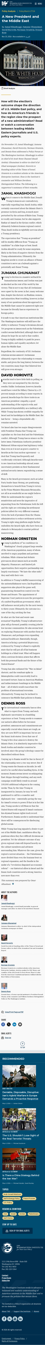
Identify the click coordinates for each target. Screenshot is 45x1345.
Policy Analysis (9, 11)
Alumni (36, 1311)
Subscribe (6, 1280)
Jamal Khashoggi (13, 27)
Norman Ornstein (26, 30)
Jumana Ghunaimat (32, 27)
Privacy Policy (20, 1338)
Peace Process (29, 1198)
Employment (7, 1338)
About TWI (6, 1311)
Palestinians (34, 1214)
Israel (13, 1214)
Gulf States (8, 1218)
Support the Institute (22, 1311)
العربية (27, 37)
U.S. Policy (8, 1202)
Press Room (6, 1278)
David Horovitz (9, 30)
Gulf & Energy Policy (12, 1198)
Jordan (22, 1214)
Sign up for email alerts (17, 1230)
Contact (5, 1275)
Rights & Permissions (9, 1341)
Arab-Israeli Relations (12, 1194)
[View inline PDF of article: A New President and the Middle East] (22, 1011)
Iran (5, 1214)
